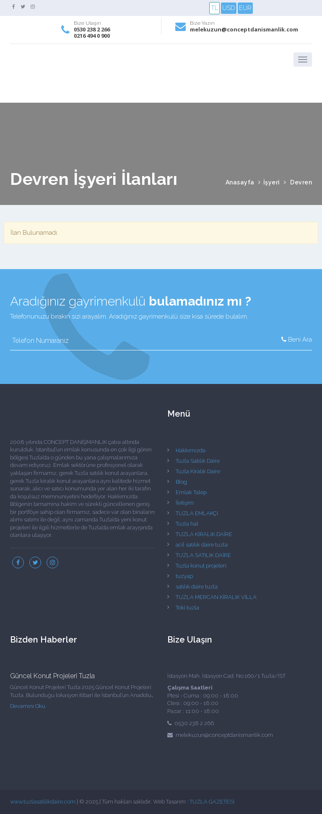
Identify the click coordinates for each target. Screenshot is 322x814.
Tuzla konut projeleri (201, 566)
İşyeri (271, 182)
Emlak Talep (191, 492)
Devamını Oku (27, 706)
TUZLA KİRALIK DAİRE (204, 534)
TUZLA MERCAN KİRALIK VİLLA (216, 597)
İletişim (185, 503)
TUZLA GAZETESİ (212, 801)
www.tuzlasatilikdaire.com (42, 801)
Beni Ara (296, 339)
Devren (301, 182)
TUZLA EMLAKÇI (197, 513)
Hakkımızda (190, 450)
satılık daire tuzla (197, 586)
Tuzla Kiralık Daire (198, 471)
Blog (181, 482)
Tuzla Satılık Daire (198, 461)
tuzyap (184, 576)
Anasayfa (240, 182)
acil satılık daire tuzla (202, 545)
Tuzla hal (187, 524)
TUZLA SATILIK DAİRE (203, 555)
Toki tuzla (187, 607)
